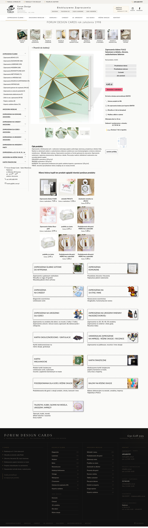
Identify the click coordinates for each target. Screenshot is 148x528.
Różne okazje (103, 17)
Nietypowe (65, 478)
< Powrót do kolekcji (40, 47)
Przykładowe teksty (120, 66)
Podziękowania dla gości (100, 456)
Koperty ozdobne (65, 488)
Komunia (54, 17)
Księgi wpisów (100, 488)
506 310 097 (126, 496)
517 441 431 (126, 481)
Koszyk (132, 9)
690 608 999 (137, 2)
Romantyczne (65, 467)
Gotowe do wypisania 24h (65, 485)
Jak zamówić (121, 76)
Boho (65, 463)
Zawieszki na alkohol (100, 467)
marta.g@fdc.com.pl (13, 183)
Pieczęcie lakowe (100, 481)
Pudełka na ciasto (100, 463)
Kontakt (116, 17)
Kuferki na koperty (100, 485)
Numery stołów (100, 474)
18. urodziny (77, 17)
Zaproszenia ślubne (16, 17)
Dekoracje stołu (100, 459)
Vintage (65, 474)
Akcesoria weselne (37, 17)
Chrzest (65, 17)
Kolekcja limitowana (65, 470)
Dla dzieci (91, 17)
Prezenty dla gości (100, 470)
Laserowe (65, 456)
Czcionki (121, 72)
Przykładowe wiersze (121, 69)
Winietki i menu (100, 452)
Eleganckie (65, 452)
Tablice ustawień (100, 478)
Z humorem (65, 481)
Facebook (140, 9)
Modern (65, 459)
